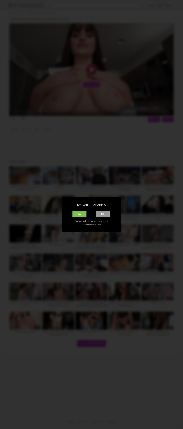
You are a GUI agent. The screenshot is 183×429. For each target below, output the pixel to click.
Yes (79, 214)
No (102, 214)
